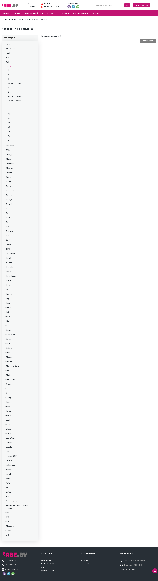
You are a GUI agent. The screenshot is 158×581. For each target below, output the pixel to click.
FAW (8, 217)
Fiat (7, 222)
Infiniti (8, 271)
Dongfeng (10, 204)
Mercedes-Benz (12, 366)
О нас (43, 567)
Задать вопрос (142, 5)
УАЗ (7, 535)
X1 (9, 114)
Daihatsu (10, 190)
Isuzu (8, 280)
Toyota (9, 460)
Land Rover (10, 334)
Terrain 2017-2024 (13, 456)
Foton (8, 235)
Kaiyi (8, 312)
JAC (7, 289)
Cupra (8, 177)
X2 (9, 118)
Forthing (9, 231)
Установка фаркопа (48, 563)
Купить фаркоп (9, 19)
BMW (21, 19)
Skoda (8, 429)
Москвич (10, 526)
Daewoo (9, 186)
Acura (8, 44)
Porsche (9, 406)
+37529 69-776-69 (50, 3)
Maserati (9, 357)
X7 (9, 140)
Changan (10, 154)
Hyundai (9, 267)
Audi (8, 53)
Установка (64, 13)
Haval (8, 258)
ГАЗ (7, 512)
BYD (8, 150)
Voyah (8, 474)
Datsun (9, 195)
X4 (9, 127)
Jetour (8, 307)
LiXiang (9, 348)
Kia (7, 321)
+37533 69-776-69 (50, 6)
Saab (8, 420)
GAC (8, 240)
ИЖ (7, 521)
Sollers (9, 433)
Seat (8, 424)
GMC (8, 249)
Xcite (8, 483)
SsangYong (10, 438)
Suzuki (9, 447)
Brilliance (10, 145)
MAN (8, 352)
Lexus (8, 339)
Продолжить (148, 41)
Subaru (9, 442)
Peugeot (9, 402)
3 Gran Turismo (14, 83)
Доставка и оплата (80, 13)
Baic (8, 57)
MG (7, 370)
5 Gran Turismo (14, 96)
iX (8, 109)
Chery (8, 159)
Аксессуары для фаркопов (17, 501)
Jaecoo (9, 294)
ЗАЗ (7, 517)
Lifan (8, 343)
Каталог (17, 13)
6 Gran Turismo (14, 101)
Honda (9, 262)
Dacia (8, 181)
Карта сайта (85, 563)
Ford (8, 226)
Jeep (8, 303)
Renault (9, 415)
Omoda (9, 388)
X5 (9, 131)
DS (7, 208)
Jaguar (9, 298)
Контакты (96, 13)
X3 (9, 123)
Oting (8, 397)
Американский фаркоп (33, 13)
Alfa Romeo (11, 48)
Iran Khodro (11, 276)
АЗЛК (8, 496)
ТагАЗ (8, 530)
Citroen (9, 172)
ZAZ (7, 487)
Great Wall (10, 253)
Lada (8, 325)
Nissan (9, 384)
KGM (8, 316)
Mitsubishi (10, 379)
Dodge (9, 199)
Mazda (9, 361)
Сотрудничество (47, 560)
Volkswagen (11, 465)
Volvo (8, 469)
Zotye (8, 492)
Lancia (8, 330)
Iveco (8, 285)
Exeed (8, 213)
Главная (6, 13)
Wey (8, 478)
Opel (8, 393)
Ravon (8, 411)
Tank (8, 451)
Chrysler (9, 168)
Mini (8, 375)
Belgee (9, 62)
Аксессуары (51, 13)
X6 (9, 136)
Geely (8, 244)
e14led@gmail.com (12, 569)
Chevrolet (10, 163)
